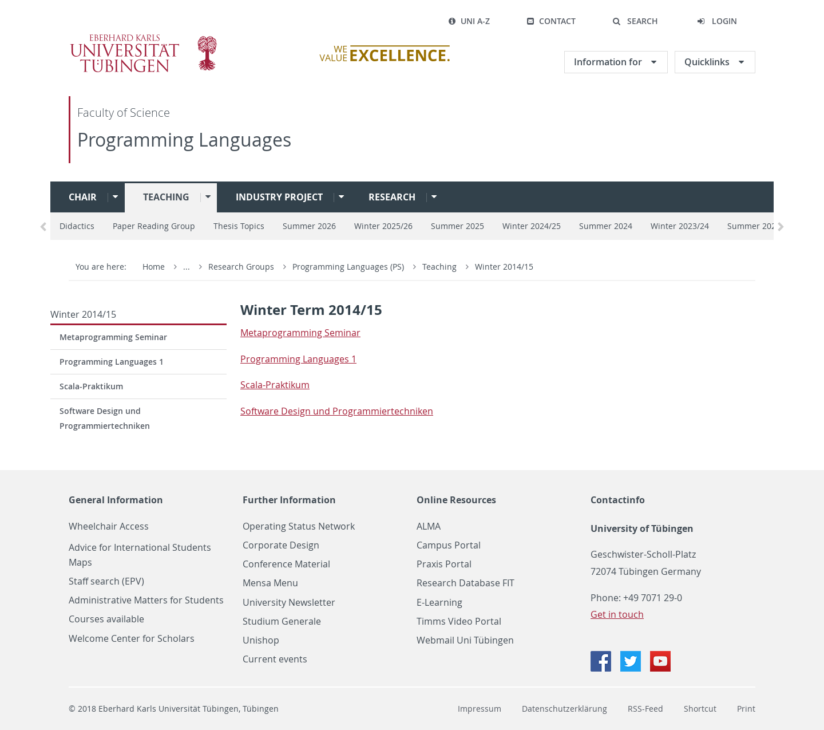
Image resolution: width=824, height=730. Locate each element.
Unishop (261, 640)
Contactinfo (618, 500)
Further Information (289, 500)
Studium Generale (282, 621)
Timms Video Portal (459, 621)
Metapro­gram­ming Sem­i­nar (300, 332)
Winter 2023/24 (680, 225)
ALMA (429, 526)
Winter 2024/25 (531, 225)
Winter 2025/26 (383, 225)
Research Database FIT (465, 583)
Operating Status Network (299, 526)
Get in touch (617, 614)
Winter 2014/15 (504, 266)
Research (392, 197)
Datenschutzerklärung (564, 708)
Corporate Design (281, 545)
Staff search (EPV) (106, 581)
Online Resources (456, 500)
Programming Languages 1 (112, 361)
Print (746, 708)
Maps (80, 563)
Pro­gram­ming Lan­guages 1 (298, 359)
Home (153, 266)
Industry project (279, 197)
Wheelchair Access (109, 526)
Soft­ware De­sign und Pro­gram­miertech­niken (336, 411)
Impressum (479, 708)
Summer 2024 (605, 225)
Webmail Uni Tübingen (465, 640)
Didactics (77, 225)
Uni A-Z (469, 20)
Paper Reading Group (154, 225)
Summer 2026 (309, 225)
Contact (551, 20)
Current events (275, 659)
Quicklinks (708, 62)
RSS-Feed (645, 708)
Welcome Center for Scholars (132, 639)
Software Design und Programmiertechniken (105, 418)
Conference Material (286, 564)
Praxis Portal (444, 564)
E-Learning (439, 603)
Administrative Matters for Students (146, 600)
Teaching (166, 197)
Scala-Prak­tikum (275, 384)
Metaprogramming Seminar (113, 337)
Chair (83, 197)
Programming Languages (184, 139)
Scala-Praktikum (91, 386)
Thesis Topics (238, 225)
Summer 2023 (754, 225)
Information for (609, 62)
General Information (116, 500)
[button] (635, 21)
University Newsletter (289, 603)
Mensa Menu (270, 583)
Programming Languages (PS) (349, 266)
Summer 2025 (457, 225)
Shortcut (700, 708)
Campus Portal (449, 545)
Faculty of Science (123, 112)
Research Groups (241, 266)
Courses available (106, 619)
